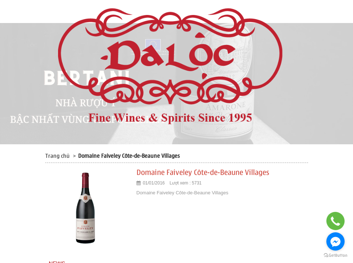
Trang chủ (57, 156)
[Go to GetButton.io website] (335, 255)
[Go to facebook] (335, 241)
